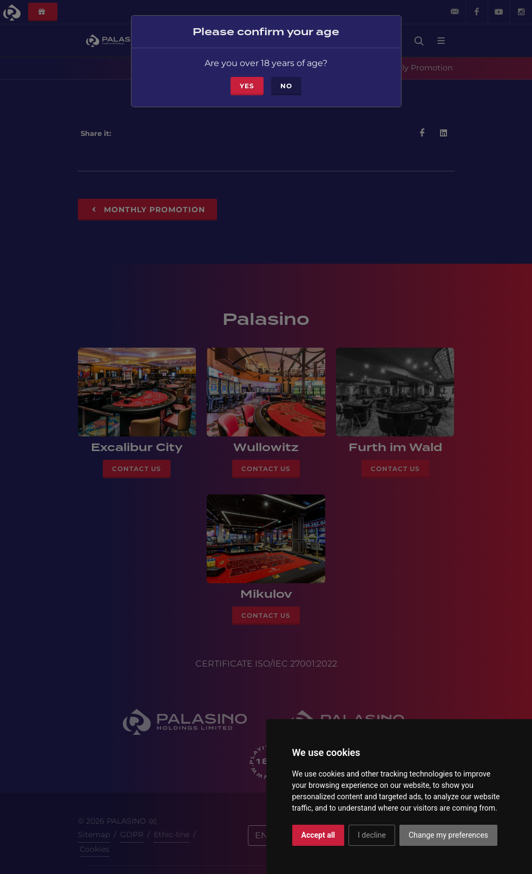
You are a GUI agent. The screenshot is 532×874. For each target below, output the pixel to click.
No (286, 80)
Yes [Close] (247, 80)
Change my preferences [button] (448, 835)
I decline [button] (372, 835)
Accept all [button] (318, 835)
